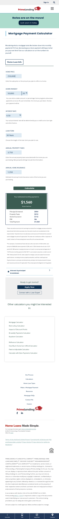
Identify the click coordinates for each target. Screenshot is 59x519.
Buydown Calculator (16, 337)
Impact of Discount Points (18, 329)
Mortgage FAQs (29, 395)
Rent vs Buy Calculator (17, 326)
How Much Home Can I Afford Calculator (23, 346)
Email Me (7, 515)
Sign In (46, 2)
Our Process (29, 375)
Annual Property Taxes (15, 148)
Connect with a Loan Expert (29, 293)
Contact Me (29, 400)
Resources (29, 391)
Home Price (10, 72)
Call (22, 515)
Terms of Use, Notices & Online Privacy (17, 439)
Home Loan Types (29, 383)
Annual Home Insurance (15, 168)
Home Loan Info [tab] (14, 62)
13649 (11, 433)
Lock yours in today (28, 23)
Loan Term (10, 131)
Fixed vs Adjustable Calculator (19, 349)
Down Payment (11, 89)
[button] (22, 271)
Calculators (29, 379)
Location (52, 515)
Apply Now (29, 287)
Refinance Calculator (16, 342)
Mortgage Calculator (16, 322)
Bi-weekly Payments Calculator (20, 333)
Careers (29, 404)
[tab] (29, 271)
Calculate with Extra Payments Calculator (23, 353)
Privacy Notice (26, 442)
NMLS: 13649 (19, 495)
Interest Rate (11, 111)
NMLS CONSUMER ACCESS (29, 429)
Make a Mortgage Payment (29, 387)
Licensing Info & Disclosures (40, 439)
